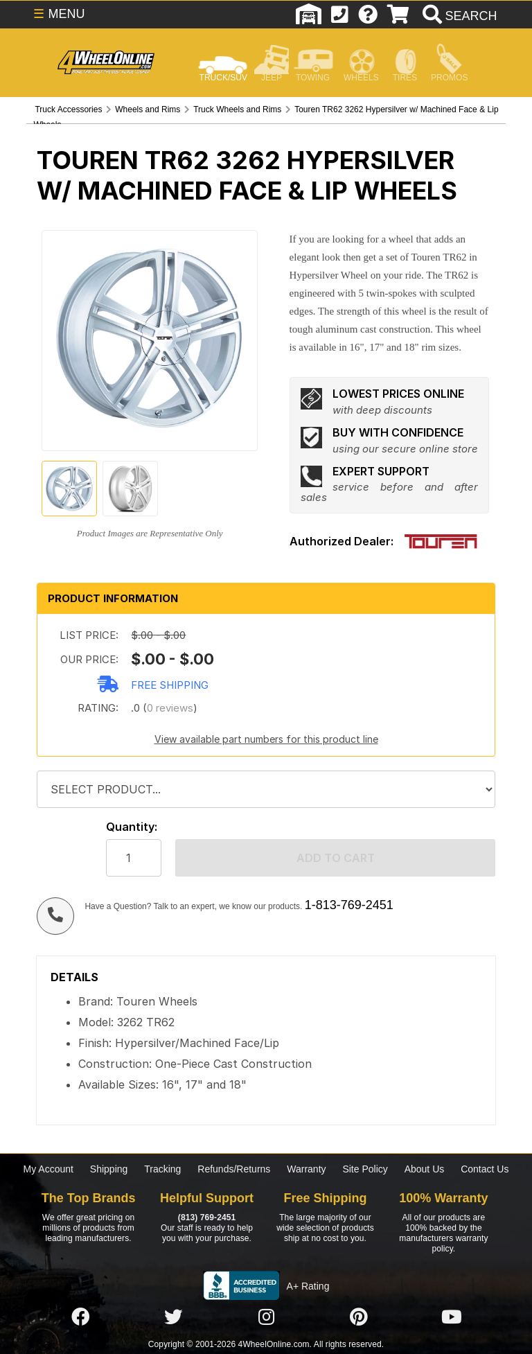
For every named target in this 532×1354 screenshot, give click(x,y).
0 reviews (170, 707)
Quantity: (131, 827)
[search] (458, 16)
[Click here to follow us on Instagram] (266, 1317)
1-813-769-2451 (349, 905)
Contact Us (484, 1169)
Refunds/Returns (233, 1169)
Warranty (306, 1169)
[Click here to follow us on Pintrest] (359, 1317)
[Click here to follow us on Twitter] (173, 1317)
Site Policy (364, 1169)
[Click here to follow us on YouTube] (452, 1317)
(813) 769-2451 (207, 1217)
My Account (48, 1169)
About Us (425, 1169)
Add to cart (335, 858)
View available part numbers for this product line (266, 739)
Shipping (109, 1169)
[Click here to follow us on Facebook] (80, 1317)
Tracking (162, 1169)
